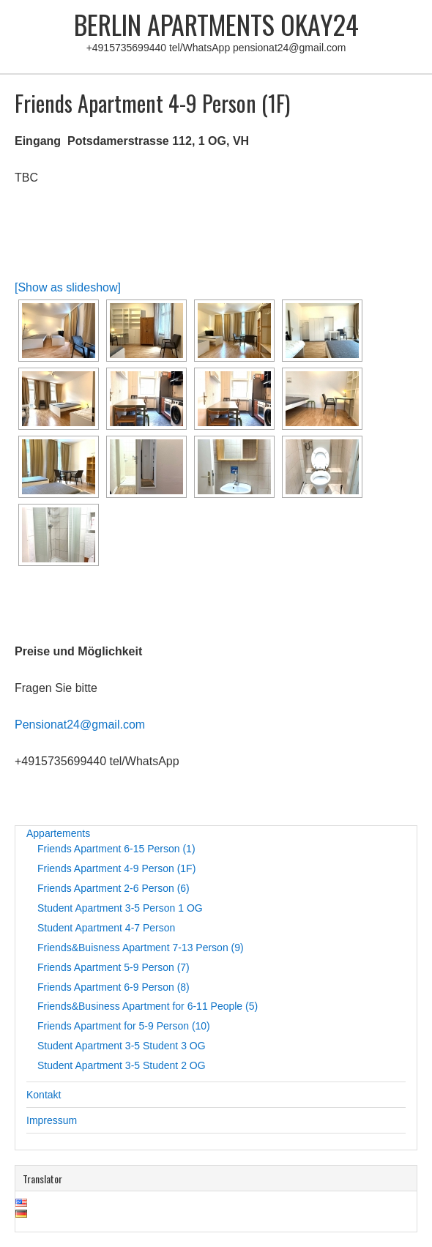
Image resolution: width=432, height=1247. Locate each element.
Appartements (58, 833)
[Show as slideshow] (68, 287)
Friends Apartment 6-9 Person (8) (113, 987)
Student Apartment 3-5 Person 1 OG (120, 908)
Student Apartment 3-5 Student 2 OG (121, 1065)
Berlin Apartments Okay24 (216, 23)
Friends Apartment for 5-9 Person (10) (123, 1026)
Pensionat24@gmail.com (80, 724)
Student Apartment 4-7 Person (106, 928)
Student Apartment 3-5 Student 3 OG (121, 1045)
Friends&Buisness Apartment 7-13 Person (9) (140, 947)
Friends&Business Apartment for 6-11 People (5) (147, 1006)
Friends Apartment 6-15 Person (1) (116, 849)
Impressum (51, 1120)
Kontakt (43, 1095)
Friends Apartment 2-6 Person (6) (113, 888)
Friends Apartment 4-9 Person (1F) (116, 868)
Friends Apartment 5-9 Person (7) (113, 967)
